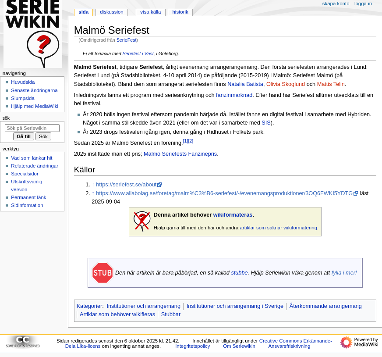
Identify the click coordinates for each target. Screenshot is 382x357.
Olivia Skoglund (285, 84)
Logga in (363, 3)
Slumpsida (22, 98)
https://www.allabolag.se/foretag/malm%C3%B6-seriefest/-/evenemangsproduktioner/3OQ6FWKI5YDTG (224, 193)
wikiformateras (233, 215)
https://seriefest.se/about (126, 185)
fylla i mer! (344, 273)
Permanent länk (28, 197)
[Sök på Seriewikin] (32, 128)
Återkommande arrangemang (326, 306)
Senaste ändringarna (34, 90)
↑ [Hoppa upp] (93, 185)
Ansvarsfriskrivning (289, 346)
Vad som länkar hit (31, 158)
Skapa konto (336, 3)
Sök (6, 118)
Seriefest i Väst (137, 53)
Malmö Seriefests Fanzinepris (180, 154)
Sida (83, 11)
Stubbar (170, 314)
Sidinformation (27, 205)
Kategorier (90, 306)
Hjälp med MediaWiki (34, 106)
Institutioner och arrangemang (143, 306)
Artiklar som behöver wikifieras (117, 314)
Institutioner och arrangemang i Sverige (235, 306)
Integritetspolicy (192, 346)
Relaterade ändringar (34, 165)
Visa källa (150, 11)
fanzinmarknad (234, 95)
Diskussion (111, 11)
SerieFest (127, 40)
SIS (266, 123)
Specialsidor (24, 173)
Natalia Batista (245, 84)
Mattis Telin (331, 84)
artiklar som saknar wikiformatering (278, 227)
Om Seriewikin (239, 346)
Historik (180, 11)
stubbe (239, 273)
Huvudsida (23, 82)
